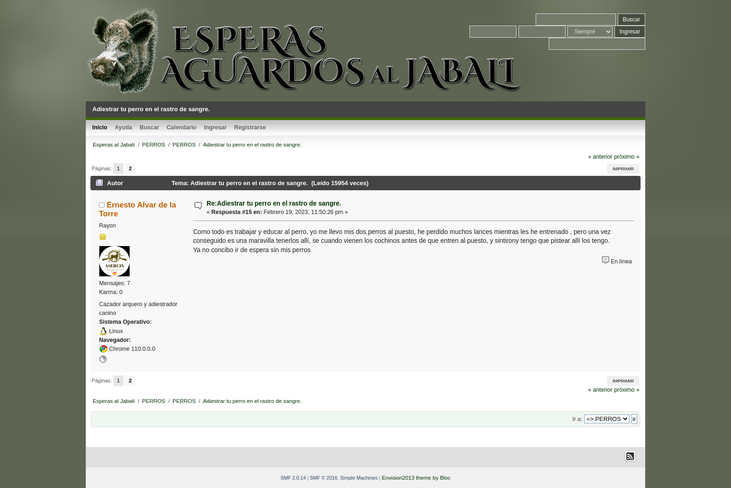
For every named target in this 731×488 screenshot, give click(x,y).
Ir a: (577, 419)
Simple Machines (359, 478)
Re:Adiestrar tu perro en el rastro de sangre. (274, 203)
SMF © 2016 (324, 478)
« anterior (600, 157)
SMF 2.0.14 (293, 478)
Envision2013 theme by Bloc (416, 478)
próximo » (626, 157)
